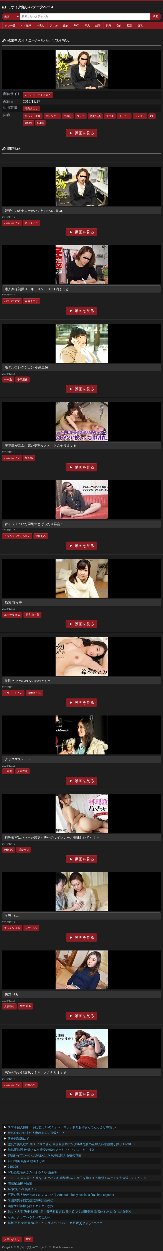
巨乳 (129, 25)
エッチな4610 (12, 614)
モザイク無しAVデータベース (30, 7)
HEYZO (8, 849)
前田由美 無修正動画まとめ (26, 1161)
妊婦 (97, 25)
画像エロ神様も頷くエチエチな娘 (30, 1206)
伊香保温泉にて (18, 1138)
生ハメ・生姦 (32, 116)
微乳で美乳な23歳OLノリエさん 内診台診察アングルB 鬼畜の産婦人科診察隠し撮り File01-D (71, 1144)
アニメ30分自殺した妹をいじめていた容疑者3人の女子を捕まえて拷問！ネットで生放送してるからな (77, 1178)
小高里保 (22, 379)
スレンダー (52, 116)
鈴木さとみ (34, 693)
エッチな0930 (12, 927)
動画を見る (84, 133)
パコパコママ (12, 222)
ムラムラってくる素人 (38, 94)
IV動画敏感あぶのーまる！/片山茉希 (32, 1172)
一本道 (8, 379)
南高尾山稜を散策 (20, 1183)
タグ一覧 (10, 25)
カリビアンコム (13, 693)
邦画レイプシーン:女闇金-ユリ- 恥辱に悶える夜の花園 (44, 1155)
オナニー (124, 116)
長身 (108, 25)
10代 (76, 25)
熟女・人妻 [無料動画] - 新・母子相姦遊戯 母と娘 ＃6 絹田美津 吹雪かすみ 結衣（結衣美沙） (71, 1211)
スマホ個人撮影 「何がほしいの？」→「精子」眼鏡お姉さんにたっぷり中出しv (62, 1127)
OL (152, 116)
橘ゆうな (23, 849)
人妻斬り (9, 1006)
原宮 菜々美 (13, 602)
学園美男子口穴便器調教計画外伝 (30, 1200)
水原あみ (40, 536)
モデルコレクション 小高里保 (26, 367)
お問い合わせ (12, 1239)
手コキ (110, 116)
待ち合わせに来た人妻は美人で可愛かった (37, 1133)
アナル (54, 25)
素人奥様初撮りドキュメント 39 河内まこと (37, 289)
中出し (40, 25)
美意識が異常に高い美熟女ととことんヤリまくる (40, 445)
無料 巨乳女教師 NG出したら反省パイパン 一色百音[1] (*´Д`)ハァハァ (55, 1223)
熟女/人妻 (95, 116)
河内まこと (31, 108)
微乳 (140, 25)
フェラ (81, 116)
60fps (40, 122)
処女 (65, 25)
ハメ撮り (26, 25)
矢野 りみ (12, 916)
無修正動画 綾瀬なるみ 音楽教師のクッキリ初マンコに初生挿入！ (53, 1149)
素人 (87, 25)
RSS (28, 1239)
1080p (28, 122)
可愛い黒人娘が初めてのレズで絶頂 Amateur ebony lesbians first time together (61, 1194)
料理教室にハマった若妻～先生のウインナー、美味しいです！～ (52, 837)
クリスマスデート (18, 759)
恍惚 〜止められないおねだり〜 (28, 681)
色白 (119, 25)
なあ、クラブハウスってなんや (29, 1217)
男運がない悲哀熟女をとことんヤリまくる (36, 1072)
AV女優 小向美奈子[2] (22, 1189)
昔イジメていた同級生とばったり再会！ (34, 524)
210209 (13, 1166)
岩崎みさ (30, 1084)
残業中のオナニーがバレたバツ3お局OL (34, 210)
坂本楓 (29, 457)
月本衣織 (22, 771)
